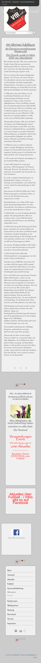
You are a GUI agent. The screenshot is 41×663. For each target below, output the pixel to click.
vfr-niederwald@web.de (23, 393)
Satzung (10, 610)
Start (9, 571)
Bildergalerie (11, 592)
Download (11, 614)
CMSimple (16, 655)
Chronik (10, 619)
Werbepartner (12, 606)
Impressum (11, 623)
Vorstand (10, 575)
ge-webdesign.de (31, 655)
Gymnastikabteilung (15, 588)
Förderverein (12, 601)
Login (35, 657)
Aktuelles (10, 580)
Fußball (10, 584)
